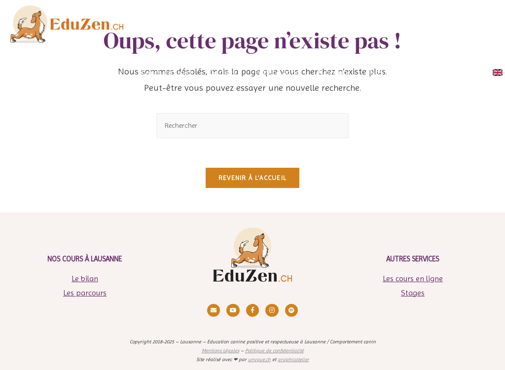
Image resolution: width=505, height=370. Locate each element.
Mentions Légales (220, 350)
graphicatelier (293, 359)
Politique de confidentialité (274, 350)
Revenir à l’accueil (252, 178)
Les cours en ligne (413, 278)
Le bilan (85, 278)
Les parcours (85, 292)
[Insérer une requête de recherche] (252, 125)
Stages (413, 292)
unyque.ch (259, 359)
